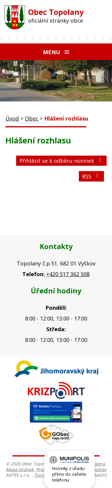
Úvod (12, 118)
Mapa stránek (20, 469)
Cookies (98, 469)
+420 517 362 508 (68, 274)
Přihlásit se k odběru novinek (61, 160)
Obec (31, 118)
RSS (91, 176)
